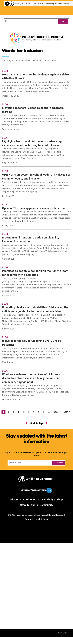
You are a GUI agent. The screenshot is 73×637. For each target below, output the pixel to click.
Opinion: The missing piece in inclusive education (33, 208)
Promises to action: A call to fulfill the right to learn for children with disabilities (35, 273)
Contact (29, 519)
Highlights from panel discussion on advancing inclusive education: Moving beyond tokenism (32, 143)
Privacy (44, 519)
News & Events (29, 505)
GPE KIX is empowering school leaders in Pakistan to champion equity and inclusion (36, 177)
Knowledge (48, 500)
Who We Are (17, 500)
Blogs (60, 500)
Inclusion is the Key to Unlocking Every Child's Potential (31, 343)
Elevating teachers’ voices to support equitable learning (33, 110)
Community (46, 505)
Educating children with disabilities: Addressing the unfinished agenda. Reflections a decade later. (35, 309)
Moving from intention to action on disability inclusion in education (30, 239)
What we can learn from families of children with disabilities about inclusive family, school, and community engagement (33, 378)
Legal (37, 519)
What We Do (33, 500)
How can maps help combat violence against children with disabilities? (36, 76)
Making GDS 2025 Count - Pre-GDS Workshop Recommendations (43, 3)
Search (63, 21)
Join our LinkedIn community (36, 490)
